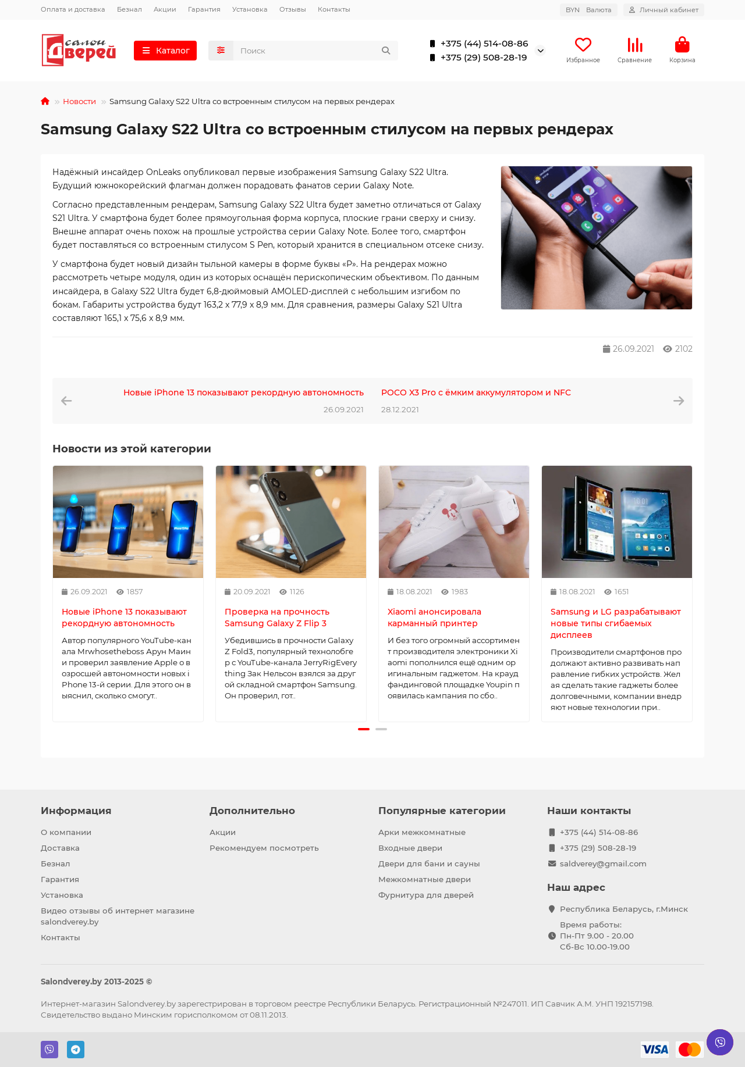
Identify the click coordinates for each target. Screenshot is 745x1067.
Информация (76, 810)
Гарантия (204, 9)
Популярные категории (442, 810)
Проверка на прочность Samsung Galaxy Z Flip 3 (277, 619)
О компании (66, 832)
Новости (79, 102)
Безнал (129, 9)
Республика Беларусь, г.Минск (624, 908)
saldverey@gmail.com (603, 863)
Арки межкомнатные (422, 832)
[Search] (316, 51)
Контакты (334, 9)
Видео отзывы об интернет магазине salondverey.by (117, 916)
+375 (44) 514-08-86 (476, 44)
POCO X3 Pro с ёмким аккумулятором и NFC (476, 393)
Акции (165, 9)
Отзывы (292, 9)
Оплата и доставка (73, 9)
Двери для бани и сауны (429, 863)
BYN (589, 10)
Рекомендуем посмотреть (264, 847)
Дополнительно (252, 810)
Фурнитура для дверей (426, 895)
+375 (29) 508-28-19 (475, 58)
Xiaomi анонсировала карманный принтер (434, 619)
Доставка (60, 847)
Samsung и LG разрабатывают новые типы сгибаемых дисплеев (616, 624)
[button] (364, 730)
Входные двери (410, 847)
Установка (250, 9)
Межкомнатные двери (424, 879)
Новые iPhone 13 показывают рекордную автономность (243, 393)
